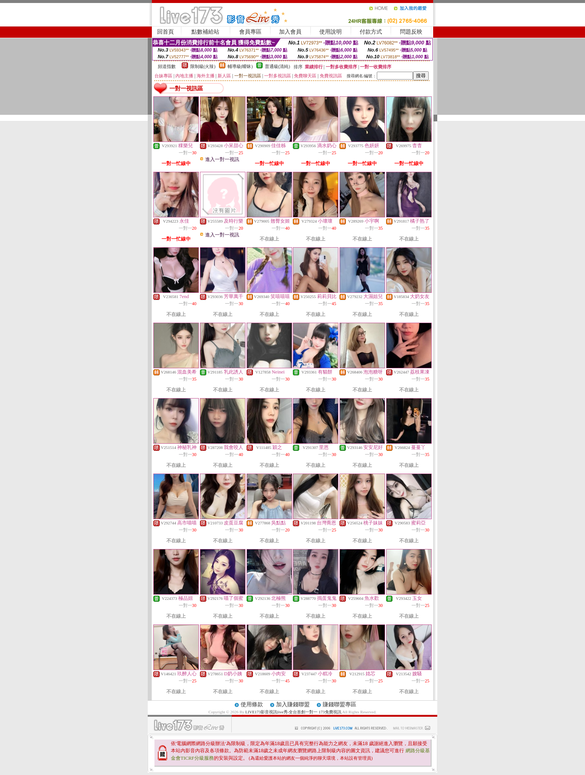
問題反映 (411, 32)
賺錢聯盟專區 (339, 704)
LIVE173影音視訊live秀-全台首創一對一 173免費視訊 (293, 712)
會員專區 (250, 32)
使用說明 (330, 32)
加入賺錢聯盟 (293, 704)
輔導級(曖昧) (240, 66)
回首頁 (165, 32)
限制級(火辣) (203, 66)
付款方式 (371, 32)
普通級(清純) (277, 66)
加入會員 (290, 32)
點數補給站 (205, 32)
